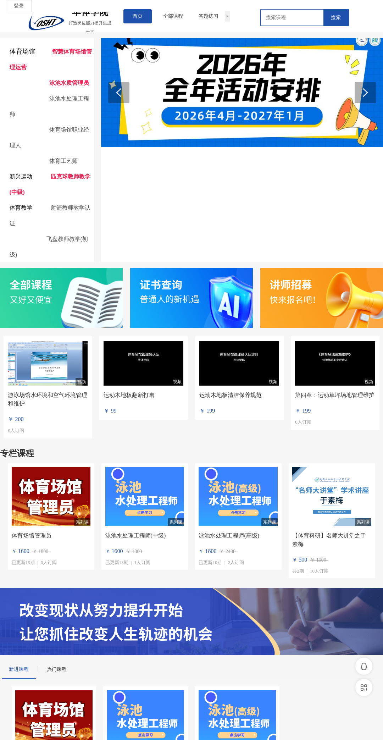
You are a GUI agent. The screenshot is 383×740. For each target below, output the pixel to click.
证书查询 (161, 284)
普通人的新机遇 (169, 298)
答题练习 (208, 16)
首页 (138, 16)
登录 (19, 6)
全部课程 (173, 16)
